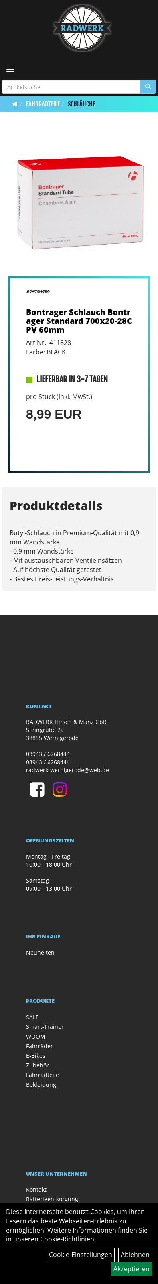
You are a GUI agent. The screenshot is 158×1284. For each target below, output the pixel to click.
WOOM (35, 1036)
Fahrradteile (43, 104)
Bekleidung (41, 1084)
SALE (32, 1017)
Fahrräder (39, 1046)
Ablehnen (135, 1254)
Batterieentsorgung (52, 1199)
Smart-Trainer (45, 1026)
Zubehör (37, 1065)
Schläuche (81, 104)
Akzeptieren (131, 1268)
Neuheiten (40, 952)
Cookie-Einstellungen (80, 1254)
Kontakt (36, 1189)
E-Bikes (35, 1055)
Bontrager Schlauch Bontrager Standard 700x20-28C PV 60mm (79, 321)
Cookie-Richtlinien (67, 1239)
